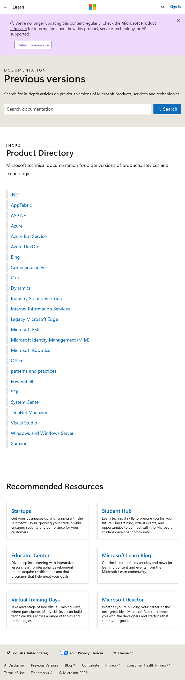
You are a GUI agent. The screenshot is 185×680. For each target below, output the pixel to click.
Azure (17, 226)
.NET (15, 195)
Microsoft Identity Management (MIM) (50, 340)
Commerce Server (29, 267)
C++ (15, 277)
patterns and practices (33, 371)
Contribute (90, 665)
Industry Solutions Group (36, 298)
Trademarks (40, 672)
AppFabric (21, 205)
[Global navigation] (5, 7)
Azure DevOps (25, 246)
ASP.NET (19, 215)
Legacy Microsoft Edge (34, 319)
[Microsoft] (92, 7)
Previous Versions (45, 665)
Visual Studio (24, 423)
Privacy (111, 665)
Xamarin (19, 443)
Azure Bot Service (29, 236)
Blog (68, 665)
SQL (15, 391)
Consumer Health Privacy (147, 665)
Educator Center (30, 554)
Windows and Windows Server (42, 433)
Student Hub (117, 510)
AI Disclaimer (14, 665)
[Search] (167, 109)
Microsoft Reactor (123, 599)
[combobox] (77, 109)
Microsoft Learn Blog (126, 554)
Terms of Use (14, 672)
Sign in (175, 6)
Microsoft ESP (25, 329)
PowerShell (22, 381)
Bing (15, 257)
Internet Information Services (40, 309)
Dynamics (21, 288)
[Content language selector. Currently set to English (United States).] (27, 653)
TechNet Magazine (29, 412)
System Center (25, 402)
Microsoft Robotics (30, 350)
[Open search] (163, 7)
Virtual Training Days (35, 599)
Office (17, 360)
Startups (21, 510)
